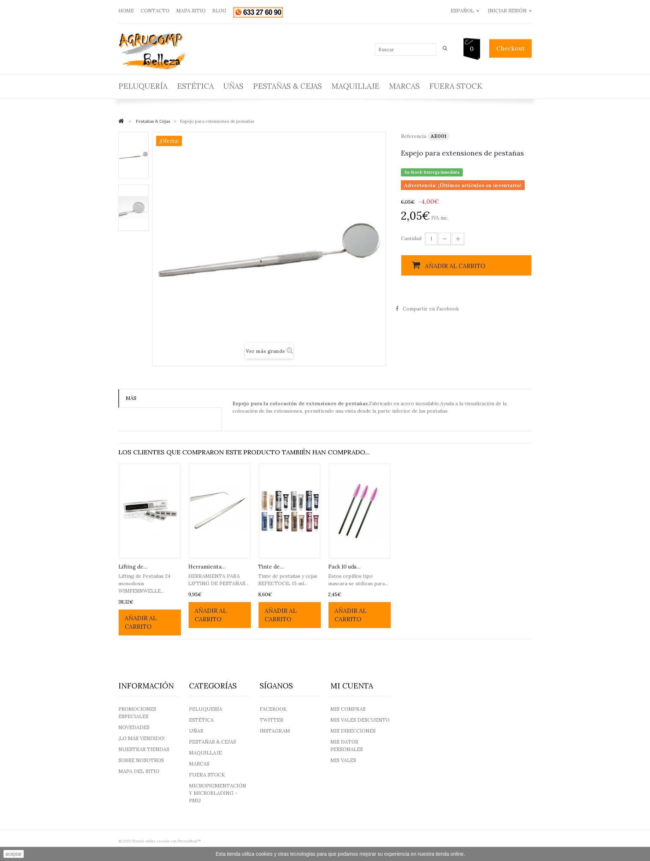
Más (131, 398)
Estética (195, 86)
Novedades (133, 727)
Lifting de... (133, 566)
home (126, 10)
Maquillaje (355, 86)
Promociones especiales (137, 713)
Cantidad (411, 238)
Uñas (233, 86)
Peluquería (142, 86)
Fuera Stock (455, 86)
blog (219, 10)
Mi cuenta (351, 686)
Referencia (413, 136)
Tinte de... (271, 566)
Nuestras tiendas (143, 749)
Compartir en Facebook (431, 309)
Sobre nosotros (141, 760)
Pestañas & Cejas (287, 86)
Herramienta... (207, 566)
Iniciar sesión (507, 10)
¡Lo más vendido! (141, 738)
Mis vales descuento (360, 720)
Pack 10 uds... (344, 566)
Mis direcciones (353, 731)
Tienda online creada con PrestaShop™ (166, 841)
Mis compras (348, 709)
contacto (155, 10)
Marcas (404, 86)
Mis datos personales (346, 745)
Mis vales (343, 760)
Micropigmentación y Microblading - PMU (217, 793)
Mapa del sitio (138, 771)
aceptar (13, 854)
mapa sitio (191, 10)
